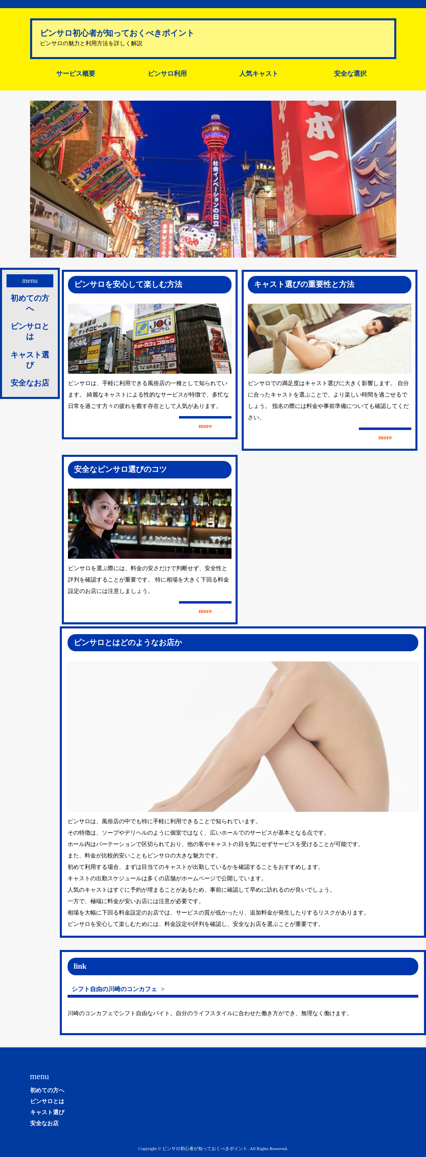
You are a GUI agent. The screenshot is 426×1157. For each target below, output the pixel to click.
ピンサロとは (30, 331)
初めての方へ (30, 303)
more (205, 426)
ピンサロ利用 (167, 73)
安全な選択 (350, 73)
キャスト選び (30, 359)
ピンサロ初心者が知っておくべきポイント (117, 33)
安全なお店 (30, 383)
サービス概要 (75, 73)
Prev (40, 179)
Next (385, 179)
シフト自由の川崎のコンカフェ (114, 989)
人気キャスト (258, 73)
